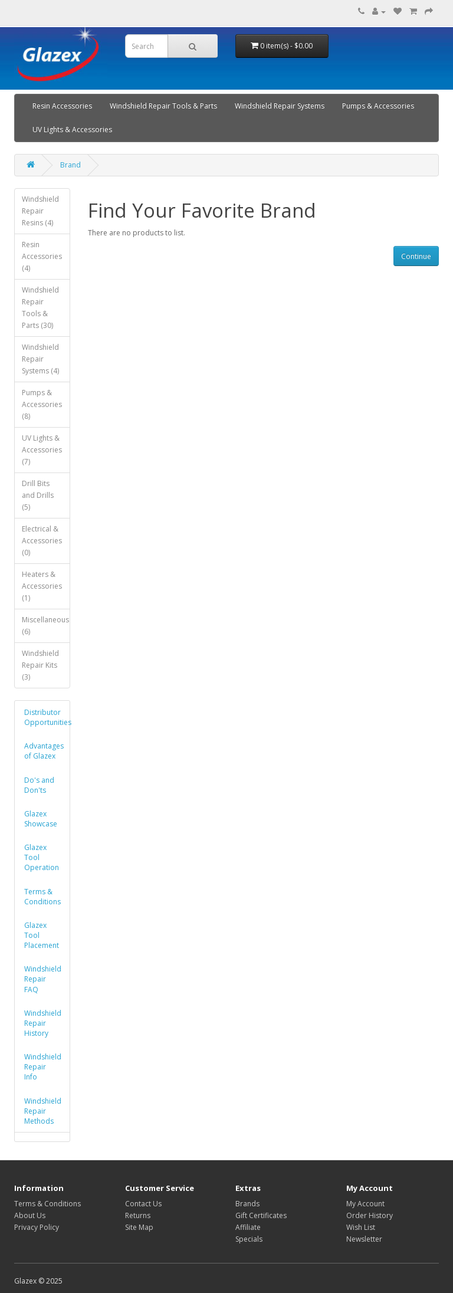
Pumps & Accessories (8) (42, 404)
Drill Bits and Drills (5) (38, 495)
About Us (29, 1215)
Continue (416, 256)
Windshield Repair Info (42, 1067)
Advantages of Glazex (44, 751)
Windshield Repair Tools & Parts (163, 106)
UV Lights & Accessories (72, 129)
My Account (365, 1204)
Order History (369, 1215)
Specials (248, 1239)
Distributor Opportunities (46, 717)
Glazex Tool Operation (41, 857)
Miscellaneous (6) (45, 625)
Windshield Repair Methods (42, 1111)
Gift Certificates (261, 1215)
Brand (70, 165)
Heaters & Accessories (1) (42, 586)
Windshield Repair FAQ (42, 979)
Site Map (139, 1227)
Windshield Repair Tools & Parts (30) (40, 307)
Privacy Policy (36, 1227)
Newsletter (364, 1239)
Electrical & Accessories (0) (42, 540)
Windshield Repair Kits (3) (40, 665)
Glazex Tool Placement (41, 935)
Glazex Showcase (40, 819)
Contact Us (143, 1204)
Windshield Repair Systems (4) (40, 359)
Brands (247, 1204)
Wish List (360, 1227)
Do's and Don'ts (39, 785)
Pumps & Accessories (378, 106)
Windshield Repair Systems (279, 106)
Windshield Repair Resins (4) (40, 211)
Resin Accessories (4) (42, 256)
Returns (137, 1215)
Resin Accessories (62, 106)
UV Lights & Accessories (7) (42, 450)
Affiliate (248, 1227)
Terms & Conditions (42, 897)
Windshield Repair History (42, 1023)
